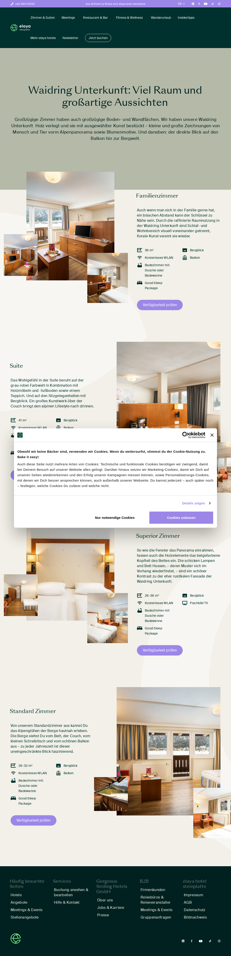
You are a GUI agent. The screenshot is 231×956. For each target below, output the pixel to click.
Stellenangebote (25, 917)
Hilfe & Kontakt (67, 902)
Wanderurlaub (161, 18)
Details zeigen (193, 503)
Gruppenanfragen (156, 917)
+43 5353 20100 (25, 3)
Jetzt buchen (98, 38)
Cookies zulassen (181, 517)
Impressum (193, 895)
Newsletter (70, 38)
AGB (188, 902)
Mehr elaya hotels (43, 38)
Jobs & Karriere (110, 907)
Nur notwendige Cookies (115, 517)
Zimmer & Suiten (42, 18)
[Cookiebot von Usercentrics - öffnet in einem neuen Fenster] (185, 435)
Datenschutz (195, 910)
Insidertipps (186, 18)
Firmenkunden (153, 889)
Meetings (68, 18)
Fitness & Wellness (129, 18)
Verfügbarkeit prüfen (160, 305)
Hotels (16, 895)
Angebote (19, 902)
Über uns (105, 900)
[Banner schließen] (212, 435)
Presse (103, 915)
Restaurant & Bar (95, 18)
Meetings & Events (26, 910)
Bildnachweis (196, 917)
